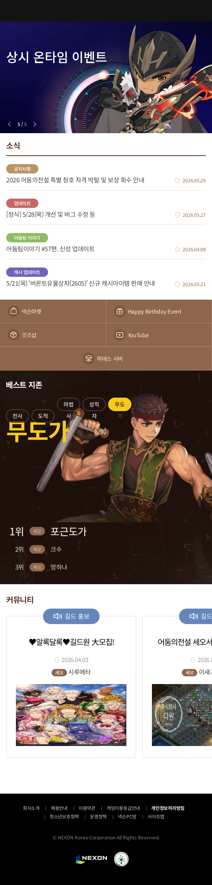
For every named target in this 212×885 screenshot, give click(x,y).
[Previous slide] (9, 124)
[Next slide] (34, 124)
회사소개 (31, 807)
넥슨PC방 (127, 816)
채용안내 (59, 807)
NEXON (91, 859)
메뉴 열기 (11, 11)
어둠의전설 (106, 11)
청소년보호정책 (64, 816)
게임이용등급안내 (123, 807)
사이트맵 (156, 816)
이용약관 (87, 807)
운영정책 (98, 816)
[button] (17, 417)
